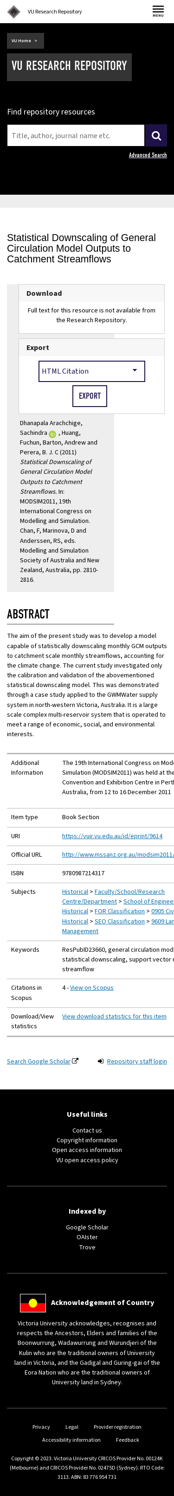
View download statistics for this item (114, 1016)
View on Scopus (92, 988)
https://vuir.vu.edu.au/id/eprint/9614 (112, 836)
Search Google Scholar (39, 1061)
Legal (71, 1427)
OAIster (87, 1237)
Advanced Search (148, 155)
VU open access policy (87, 1160)
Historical (75, 892)
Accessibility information (71, 1440)
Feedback (127, 1440)
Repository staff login (137, 1061)
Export (37, 347)
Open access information (87, 1150)
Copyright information (87, 1140)
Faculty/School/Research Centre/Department (113, 896)
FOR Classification (120, 911)
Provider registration (118, 1427)
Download (44, 293)
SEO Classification (120, 921)
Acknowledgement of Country (102, 1303)
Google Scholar (87, 1227)
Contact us (87, 1130)
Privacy (41, 1427)
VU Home (21, 41)
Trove (87, 1247)
